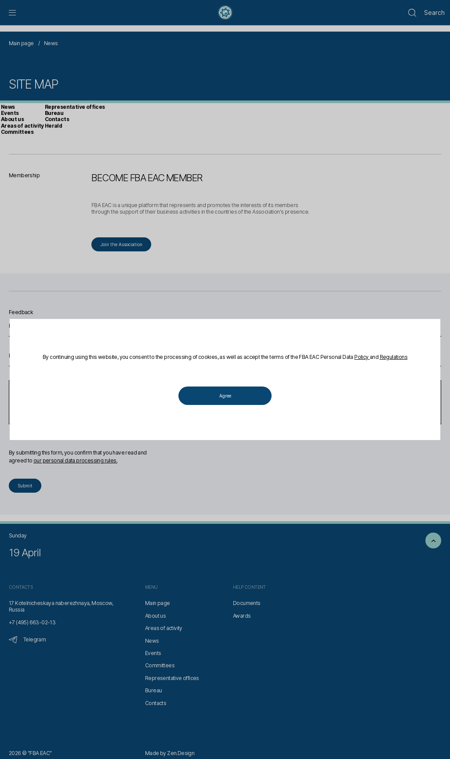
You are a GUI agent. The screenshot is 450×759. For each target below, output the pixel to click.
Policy (362, 357)
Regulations (393, 357)
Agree (225, 395)
